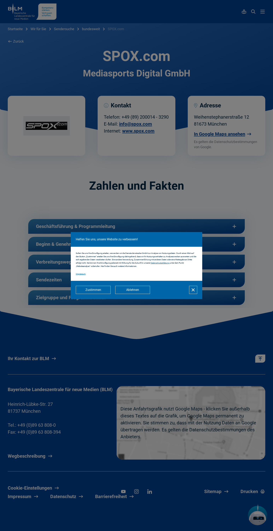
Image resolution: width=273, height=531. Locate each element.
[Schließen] (193, 290)
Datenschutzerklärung (160, 263)
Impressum (81, 274)
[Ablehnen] (132, 290)
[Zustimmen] (93, 290)
